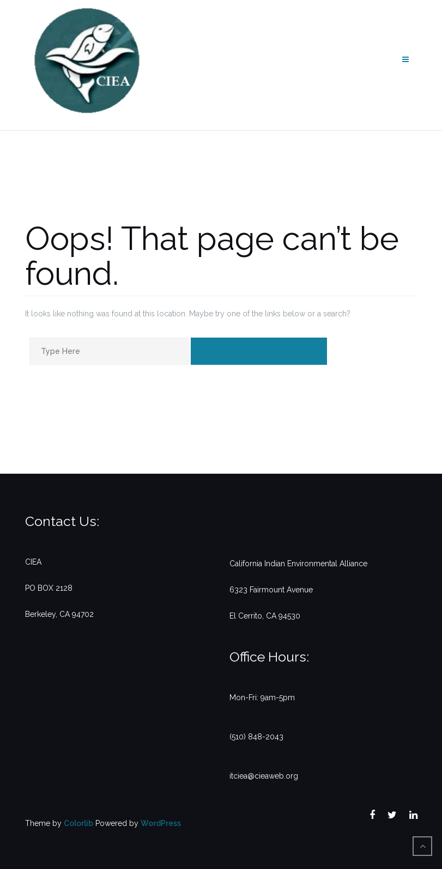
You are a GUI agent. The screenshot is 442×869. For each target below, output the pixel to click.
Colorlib (78, 823)
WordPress (161, 823)
